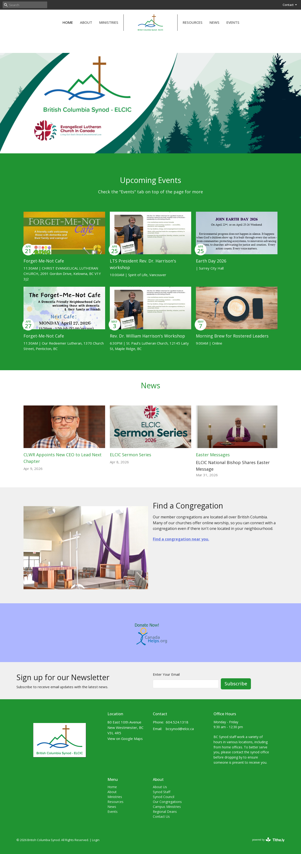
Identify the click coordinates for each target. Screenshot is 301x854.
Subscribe (236, 683)
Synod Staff (161, 792)
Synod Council (163, 796)
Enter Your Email (166, 674)
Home (68, 22)
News (214, 22)
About (86, 22)
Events (232, 22)
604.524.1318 (177, 722)
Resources (192, 22)
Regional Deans (165, 811)
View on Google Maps (125, 738)
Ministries (108, 22)
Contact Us (161, 816)
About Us (160, 787)
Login (95, 840)
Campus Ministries (167, 806)
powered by (268, 839)
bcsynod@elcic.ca (180, 728)
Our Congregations (167, 801)
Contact (290, 5)
